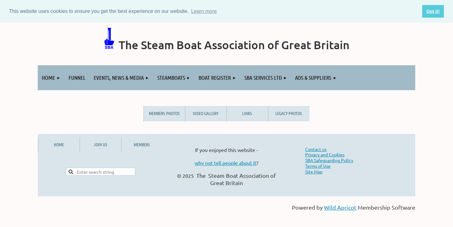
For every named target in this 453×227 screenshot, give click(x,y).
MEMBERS (142, 144)
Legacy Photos (288, 113)
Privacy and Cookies (324, 154)
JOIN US (100, 144)
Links (247, 113)
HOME (59, 144)
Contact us (316, 149)
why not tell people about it (225, 163)
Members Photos (164, 113)
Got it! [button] (432, 11)
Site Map (313, 171)
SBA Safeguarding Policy (329, 160)
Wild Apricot (340, 207)
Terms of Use (318, 166)
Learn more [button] (204, 11)
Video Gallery (205, 113)
